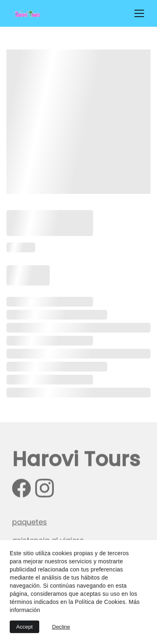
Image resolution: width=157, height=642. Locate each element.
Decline (61, 627)
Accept (24, 627)
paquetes (29, 522)
